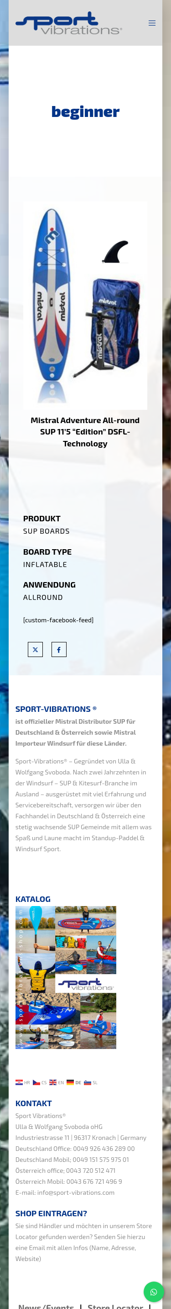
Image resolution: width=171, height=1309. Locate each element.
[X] (35, 649)
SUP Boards (46, 530)
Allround (43, 597)
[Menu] (149, 23)
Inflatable (45, 564)
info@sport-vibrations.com (76, 1192)
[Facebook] (59, 649)
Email (37, 1247)
